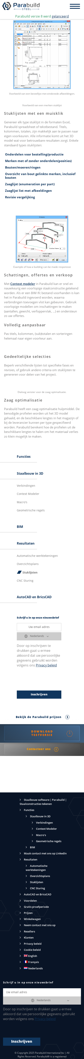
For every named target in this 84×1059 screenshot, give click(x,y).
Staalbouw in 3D (30, 473)
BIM (20, 527)
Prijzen (28, 913)
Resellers (29, 931)
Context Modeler (28, 494)
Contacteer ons (43, 749)
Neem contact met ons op (39, 925)
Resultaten (26, 543)
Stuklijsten (29, 572)
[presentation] (47, 679)
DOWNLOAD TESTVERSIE (52, 733)
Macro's (22, 502)
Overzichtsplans (28, 564)
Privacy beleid (46, 665)
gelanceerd (60, 16)
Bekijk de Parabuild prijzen (43, 717)
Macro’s (41, 835)
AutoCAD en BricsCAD (34, 597)
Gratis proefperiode (36, 907)
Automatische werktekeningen (37, 556)
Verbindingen (26, 485)
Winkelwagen (32, 919)
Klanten (29, 938)
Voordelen (30, 901)
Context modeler (22, 284)
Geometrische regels (31, 510)
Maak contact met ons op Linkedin (45, 853)
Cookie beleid (32, 950)
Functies (24, 457)
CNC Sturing (25, 580)
